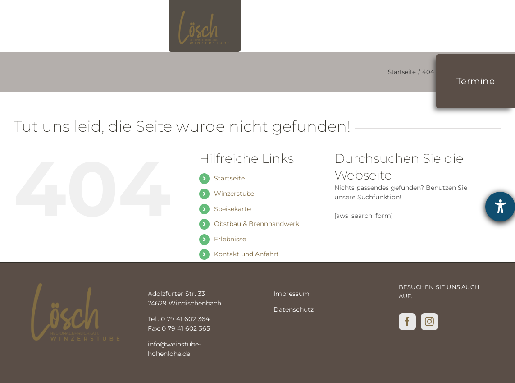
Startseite (229, 178)
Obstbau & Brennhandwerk (256, 224)
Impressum (291, 294)
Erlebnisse (230, 239)
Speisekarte (232, 209)
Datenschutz (293, 309)
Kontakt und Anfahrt (246, 254)
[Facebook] (407, 321)
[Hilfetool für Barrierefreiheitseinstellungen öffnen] (500, 206)
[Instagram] (429, 321)
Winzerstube (234, 193)
